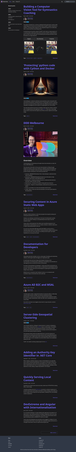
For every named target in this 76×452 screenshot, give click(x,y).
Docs (14, 1)
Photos (18, 1)
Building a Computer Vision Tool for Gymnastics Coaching (14, 11)
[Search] (69, 1)
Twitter (41, 447)
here (46, 341)
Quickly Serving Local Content (37, 378)
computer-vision (30, 58)
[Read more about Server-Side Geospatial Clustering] (55, 345)
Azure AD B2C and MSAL (39, 284)
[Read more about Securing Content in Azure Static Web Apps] (55, 236)
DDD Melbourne (11, 19)
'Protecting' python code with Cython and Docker (15, 17)
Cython (44, 109)
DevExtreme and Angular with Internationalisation (40, 405)
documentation (29, 194)
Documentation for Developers (13, 30)
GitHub (41, 442)
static (31, 236)
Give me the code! (27, 303)
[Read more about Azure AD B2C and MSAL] (55, 307)
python (35, 58)
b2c (30, 307)
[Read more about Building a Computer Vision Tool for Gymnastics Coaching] (55, 58)
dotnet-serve (38, 389)
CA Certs (10, 445)
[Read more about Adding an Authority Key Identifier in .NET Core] (55, 370)
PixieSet (41, 445)
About (9, 447)
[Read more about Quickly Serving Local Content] (55, 397)
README (10, 443)
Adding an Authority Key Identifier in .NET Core (39, 354)
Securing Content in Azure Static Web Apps (15, 25)
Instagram (41, 443)
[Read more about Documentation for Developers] (55, 277)
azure (28, 236)
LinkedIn (41, 440)
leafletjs (39, 326)
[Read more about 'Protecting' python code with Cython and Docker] (55, 116)
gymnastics (40, 58)
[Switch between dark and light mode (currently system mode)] (62, 1)
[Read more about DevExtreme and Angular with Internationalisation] (55, 426)
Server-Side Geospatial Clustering (38, 316)
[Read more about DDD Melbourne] (55, 194)
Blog (10, 1)
